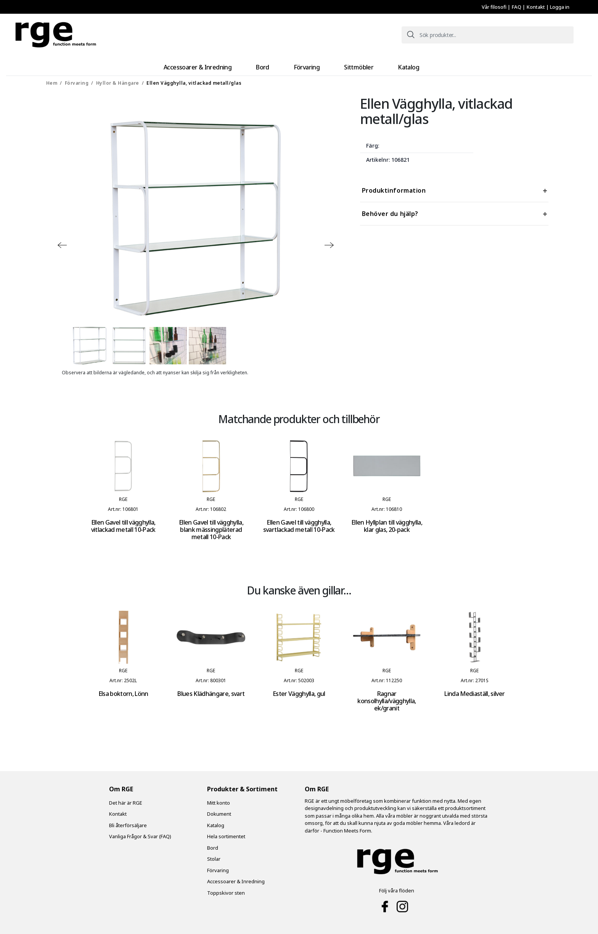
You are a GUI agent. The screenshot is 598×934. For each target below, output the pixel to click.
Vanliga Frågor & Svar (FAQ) (140, 833)
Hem (52, 80)
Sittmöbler (348, 65)
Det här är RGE (125, 799)
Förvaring (306, 65)
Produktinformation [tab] (394, 187)
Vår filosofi (495, 6)
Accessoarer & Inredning (218, 65)
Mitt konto (218, 799)
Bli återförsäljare (128, 822)
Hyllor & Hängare (117, 80)
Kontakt (536, 6)
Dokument (219, 810)
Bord (272, 65)
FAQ (516, 6)
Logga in (559, 6)
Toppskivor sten (226, 889)
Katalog (387, 65)
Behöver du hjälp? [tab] (390, 210)
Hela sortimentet (226, 833)
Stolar (213, 855)
